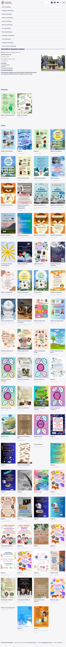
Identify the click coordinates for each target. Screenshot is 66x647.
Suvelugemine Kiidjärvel (7, 545)
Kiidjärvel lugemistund (22, 350)
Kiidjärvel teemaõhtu (6, 235)
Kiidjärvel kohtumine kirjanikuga (55, 264)
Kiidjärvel (19, 151)
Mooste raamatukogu (7, 24)
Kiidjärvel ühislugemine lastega (39, 351)
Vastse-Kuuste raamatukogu (9, 46)
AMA (64, 642)
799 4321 (60, 642)
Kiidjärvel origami (54, 599)
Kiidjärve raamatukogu (7, 17)
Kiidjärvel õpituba (54, 178)
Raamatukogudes (38, 444)
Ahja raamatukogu (6, 7)
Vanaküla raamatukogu (7, 42)
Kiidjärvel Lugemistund (23, 235)
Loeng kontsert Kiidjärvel (23, 599)
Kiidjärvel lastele (38, 436)
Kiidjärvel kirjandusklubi (7, 151)
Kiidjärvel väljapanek (22, 263)
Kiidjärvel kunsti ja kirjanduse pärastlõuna (24, 321)
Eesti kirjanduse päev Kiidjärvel (39, 600)
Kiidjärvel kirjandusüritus (7, 350)
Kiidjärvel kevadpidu (22, 115)
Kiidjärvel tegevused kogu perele (56, 351)
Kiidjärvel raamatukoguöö (23, 464)
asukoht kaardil (32, 642)
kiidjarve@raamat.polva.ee (7, 68)
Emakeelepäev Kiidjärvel (7, 599)
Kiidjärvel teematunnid (55, 151)
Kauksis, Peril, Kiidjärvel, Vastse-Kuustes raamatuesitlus (23, 206)
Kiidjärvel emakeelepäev (7, 292)
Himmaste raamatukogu (8, 10)
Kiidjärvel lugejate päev (39, 205)
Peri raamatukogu (6, 28)
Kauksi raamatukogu (7, 14)
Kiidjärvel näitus (5, 178)
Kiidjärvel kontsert (38, 263)
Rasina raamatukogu (7, 31)
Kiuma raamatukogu (7, 21)
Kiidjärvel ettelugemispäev (57, 205)
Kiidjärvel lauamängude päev (8, 607)
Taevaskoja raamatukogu (8, 35)
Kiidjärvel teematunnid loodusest (39, 408)
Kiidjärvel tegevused (39, 379)
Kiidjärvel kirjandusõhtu (56, 292)
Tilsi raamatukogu (6, 39)
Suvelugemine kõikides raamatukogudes (6, 264)
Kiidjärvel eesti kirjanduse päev (23, 437)
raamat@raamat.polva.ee (47, 642)
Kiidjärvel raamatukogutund (8, 115)
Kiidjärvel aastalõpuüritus (7, 320)
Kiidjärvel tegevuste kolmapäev (6, 380)
